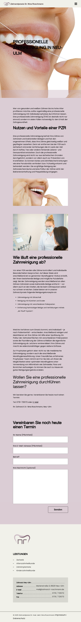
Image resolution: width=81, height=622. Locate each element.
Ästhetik (20, 560)
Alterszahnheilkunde (25, 563)
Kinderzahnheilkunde (25, 570)
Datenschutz (19, 618)
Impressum (60, 615)
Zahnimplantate (23, 567)
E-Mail (35, 402)
